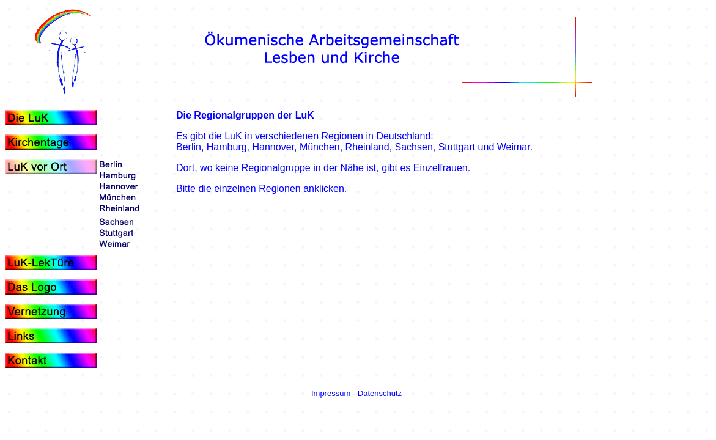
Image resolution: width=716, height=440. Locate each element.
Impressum (330, 393)
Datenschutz (380, 393)
